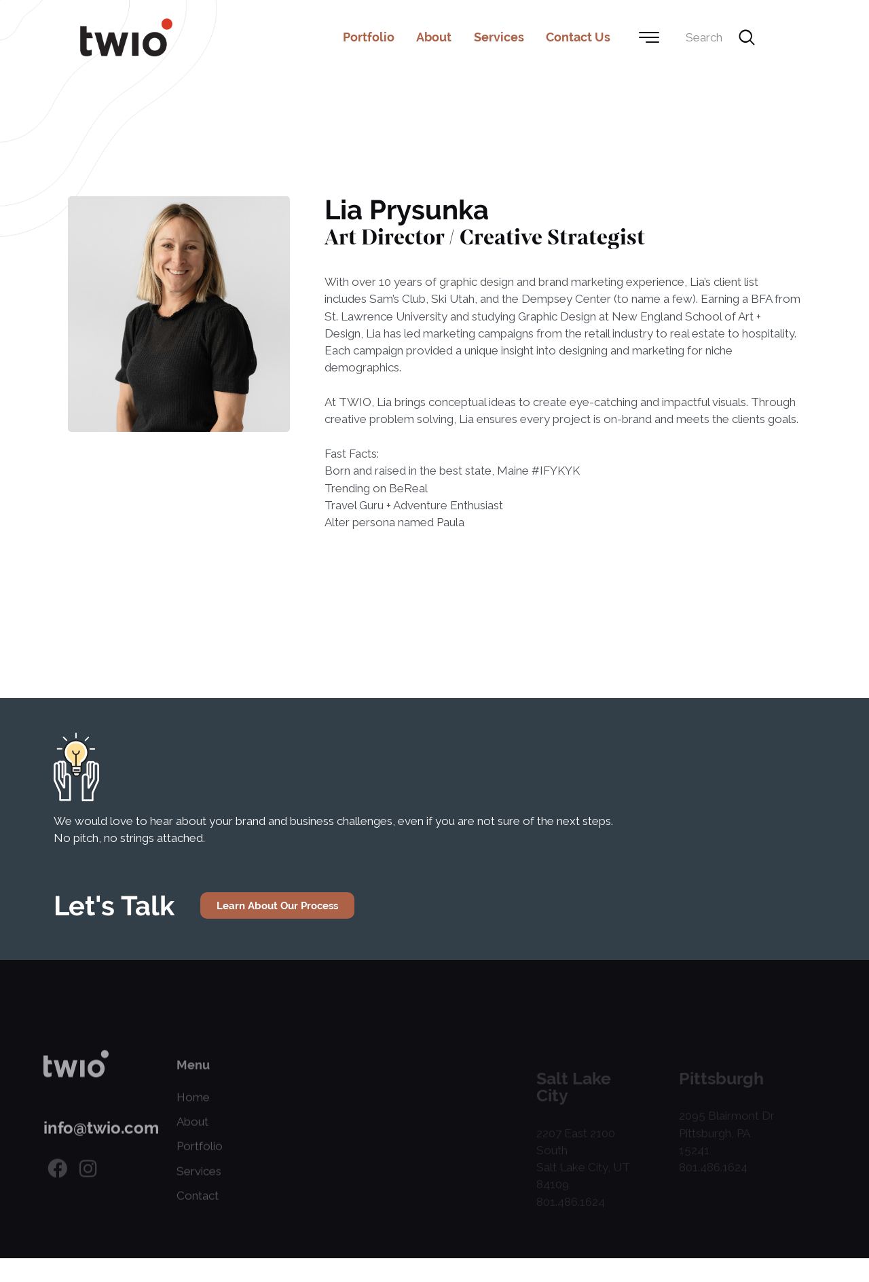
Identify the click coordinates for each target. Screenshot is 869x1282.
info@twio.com (101, 1143)
